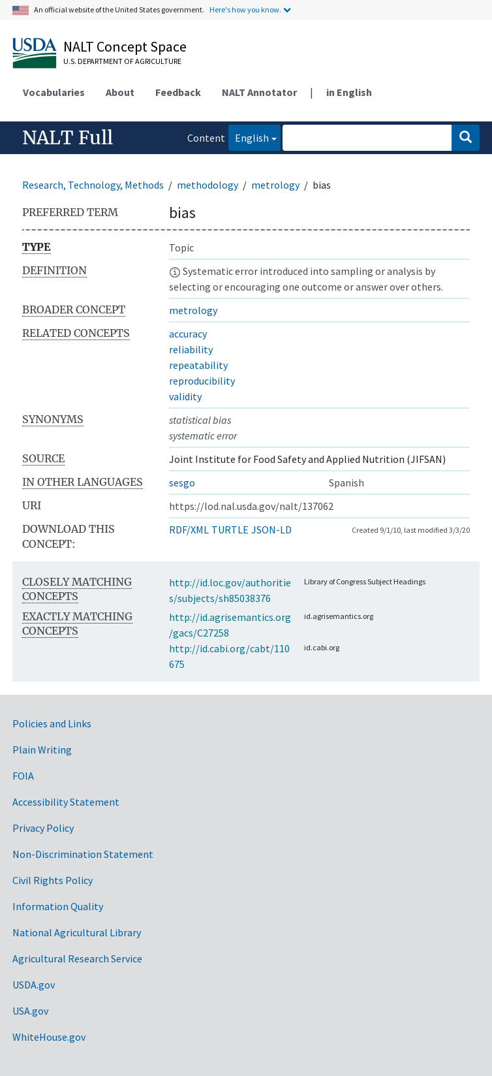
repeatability (198, 365)
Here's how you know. (245, 9)
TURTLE (230, 529)
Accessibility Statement (65, 801)
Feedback (178, 92)
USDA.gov (33, 984)
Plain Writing (42, 749)
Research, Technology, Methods (93, 184)
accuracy (188, 333)
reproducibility (202, 380)
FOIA (23, 775)
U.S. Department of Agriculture (122, 61)
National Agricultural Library (76, 932)
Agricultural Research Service (77, 958)
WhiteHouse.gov (48, 1036)
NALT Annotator (259, 92)
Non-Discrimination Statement (82, 854)
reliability (191, 349)
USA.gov (30, 1010)
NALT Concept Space (125, 46)
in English (349, 92)
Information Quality (57, 906)
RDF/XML (189, 529)
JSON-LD (271, 529)
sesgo (182, 482)
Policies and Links (51, 723)
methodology (207, 184)
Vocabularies (54, 92)
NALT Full (67, 138)
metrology (275, 184)
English (248, 136)
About (120, 92)
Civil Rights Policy (52, 880)
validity (185, 396)
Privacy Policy (43, 827)
